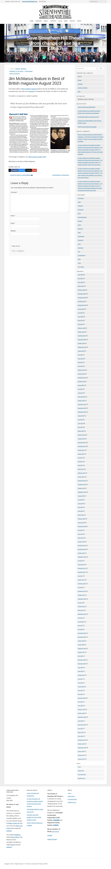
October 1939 (81, 713)
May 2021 (80, 461)
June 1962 (80, 667)
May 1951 (80, 694)
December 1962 (82, 660)
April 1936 (80, 721)
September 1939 (82, 717)
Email (34, 170)
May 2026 (80, 278)
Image (79, 225)
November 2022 (82, 408)
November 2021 (82, 446)
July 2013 (80, 618)
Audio (79, 202)
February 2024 (81, 370)
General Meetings (82, 217)
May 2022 (80, 427)
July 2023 (80, 389)
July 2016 (80, 587)
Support (53, 21)
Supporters (80, 248)
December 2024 (82, 335)
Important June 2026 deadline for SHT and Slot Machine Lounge (34, 817)
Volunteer (80, 84)
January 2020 (81, 522)
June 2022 (80, 423)
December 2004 (82, 637)
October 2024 (81, 343)
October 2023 (81, 381)
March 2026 (81, 286)
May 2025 (80, 320)
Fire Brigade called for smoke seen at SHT (88, 117)
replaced (9, 847)
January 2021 (81, 476)
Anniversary (81, 198)
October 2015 (81, 595)
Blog (60, 21)
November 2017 (82, 572)
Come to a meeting (82, 87)
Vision (79, 263)
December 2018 (82, 545)
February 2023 (81, 396)
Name (13, 215)
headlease (17, 834)
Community (81, 209)
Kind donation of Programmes (60, 175)
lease (13, 844)
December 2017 (82, 568)
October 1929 (81, 743)
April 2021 (80, 465)
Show (79, 244)
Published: (16, 71)
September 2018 (82, 557)
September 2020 (82, 492)
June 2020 (80, 503)
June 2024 (80, 358)
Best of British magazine (29, 89)
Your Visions (81, 267)
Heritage (17, 68)
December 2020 (82, 480)
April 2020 (80, 511)
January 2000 (81, 641)
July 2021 (80, 457)
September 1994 (82, 648)
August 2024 (81, 351)
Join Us (80, 76)
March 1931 (81, 732)
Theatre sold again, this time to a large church (89, 164)
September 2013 (82, 614)
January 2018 (81, 564)
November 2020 (82, 484)
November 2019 (82, 526)
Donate (79, 80)
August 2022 (81, 415)
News (65, 21)
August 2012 (81, 621)
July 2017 (80, 576)
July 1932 (80, 728)
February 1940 (81, 709)
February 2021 (81, 473)
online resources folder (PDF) (37, 157)
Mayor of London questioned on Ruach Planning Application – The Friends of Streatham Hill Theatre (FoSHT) (90, 137)
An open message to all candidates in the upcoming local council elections (90, 175)
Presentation (81, 236)
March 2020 (81, 515)
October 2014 (81, 606)
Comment (14, 192)
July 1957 (80, 679)
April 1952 (80, 690)
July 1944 (80, 701)
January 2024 (81, 374)
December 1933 (82, 724)
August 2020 (81, 496)
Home (31, 21)
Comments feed (82, 774)
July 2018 (80, 560)
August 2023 (81, 385)
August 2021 (81, 454)
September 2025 (82, 305)
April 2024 (80, 366)
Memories (23, 68)
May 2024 (80, 362)
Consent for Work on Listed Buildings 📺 (21, 175)
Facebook (15, 170)
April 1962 (80, 671)
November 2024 (82, 339)
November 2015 (82, 591)
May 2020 (80, 507)
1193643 (55, 825)
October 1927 (81, 755)
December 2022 (82, 404)
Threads (28, 170)
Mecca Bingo (15, 837)
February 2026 (81, 290)
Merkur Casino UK (14, 823)
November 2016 (82, 583)
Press (79, 21)
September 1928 (82, 747)
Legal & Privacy (52, 839)
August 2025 (81, 309)
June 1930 (80, 736)
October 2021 (81, 450)
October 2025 (81, 301)
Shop (79, 91)
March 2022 (81, 431)
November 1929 (82, 740)
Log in (79, 766)
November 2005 (82, 633)
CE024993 (56, 820)
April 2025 (80, 324)
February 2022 (81, 435)
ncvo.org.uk (55, 831)
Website (13, 231)
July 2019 (80, 530)
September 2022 (82, 412)
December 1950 (82, 698)
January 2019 (81, 541)
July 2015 (80, 602)
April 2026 (80, 282)
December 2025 (82, 293)
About (46, 21)
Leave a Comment (15, 73)
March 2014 (81, 610)
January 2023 (81, 400)
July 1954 (80, 682)
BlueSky (22, 170)
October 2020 (81, 488)
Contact (72, 21)
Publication (80, 240)
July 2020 (80, 499)
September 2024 (82, 347)
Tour (79, 251)
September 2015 (82, 599)
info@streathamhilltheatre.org (29, 1)
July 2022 (80, 419)
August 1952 (81, 686)
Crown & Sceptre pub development (86, 107)
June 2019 (80, 534)
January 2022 (81, 438)
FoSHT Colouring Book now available (87, 126)
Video (79, 259)
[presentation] (24, 239)
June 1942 (80, 705)
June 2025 (80, 316)
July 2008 (80, 629)
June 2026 (80, 274)
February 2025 (81, 328)
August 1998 (81, 644)
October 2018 (81, 553)
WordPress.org (81, 778)
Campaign (38, 21)
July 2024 (80, 354)
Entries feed (81, 770)
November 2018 (82, 549)
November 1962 (82, 663)
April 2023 (80, 393)
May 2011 (80, 625)
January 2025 (81, 332)
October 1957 (81, 675)
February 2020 (81, 518)
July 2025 (80, 312)
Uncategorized (81, 255)
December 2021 (82, 442)
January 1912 (81, 759)
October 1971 (81, 652)
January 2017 (81, 579)
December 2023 (82, 377)
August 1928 (81, 751)
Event (79, 213)
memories (31, 91)
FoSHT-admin (29, 71)
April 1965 (80, 656)
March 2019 (81, 538)
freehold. (9, 831)
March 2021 (81, 469)
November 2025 (82, 297)
